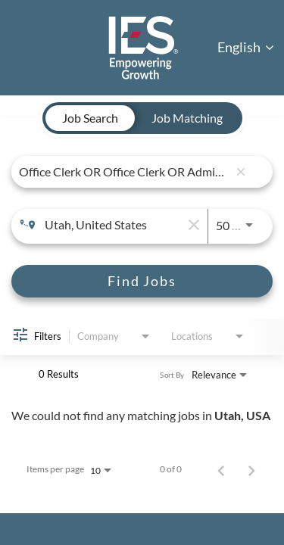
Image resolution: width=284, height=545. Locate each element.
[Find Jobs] (142, 281)
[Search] (142, 281)
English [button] (245, 47)
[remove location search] (192, 225)
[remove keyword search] (241, 172)
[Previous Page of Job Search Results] (221, 469)
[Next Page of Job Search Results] (251, 469)
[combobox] (123, 171)
